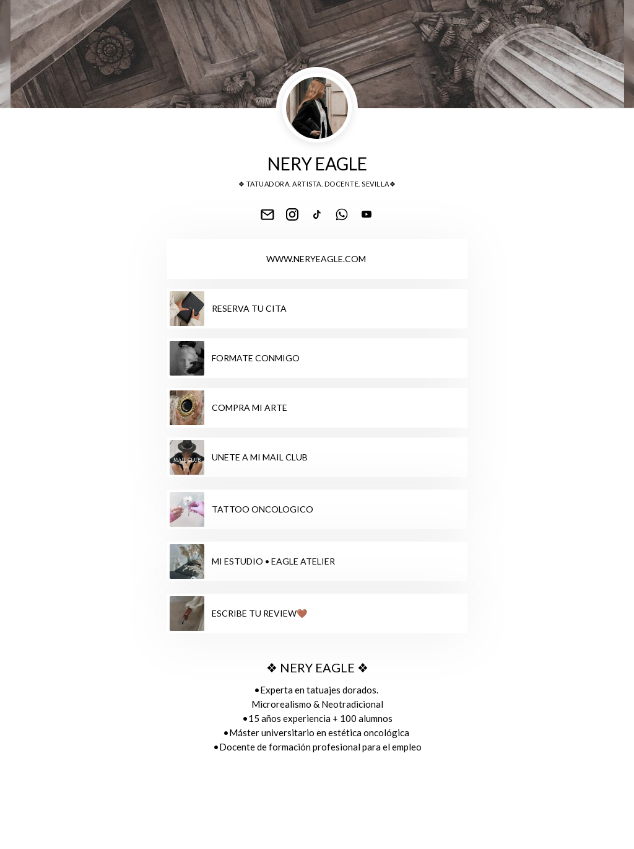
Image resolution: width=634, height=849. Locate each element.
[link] (267, 214)
